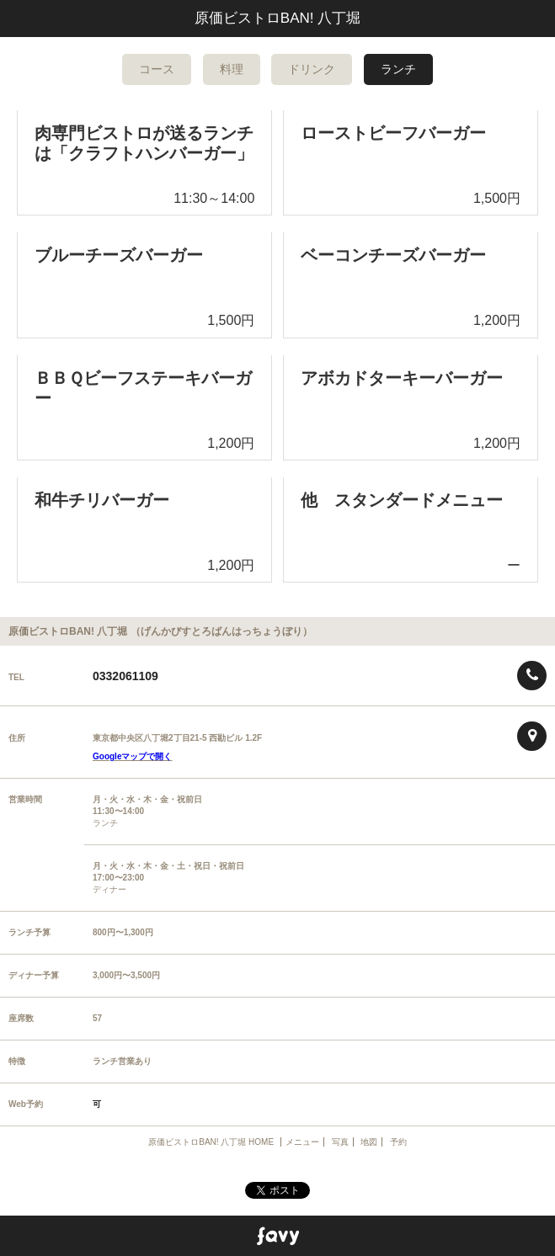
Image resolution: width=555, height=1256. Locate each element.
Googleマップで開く (132, 756)
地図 (368, 1142)
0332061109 (125, 676)
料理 (231, 69)
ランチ (398, 69)
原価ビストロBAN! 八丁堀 (277, 18)
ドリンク (311, 69)
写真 (340, 1142)
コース (156, 69)
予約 (398, 1142)
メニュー (302, 1142)
